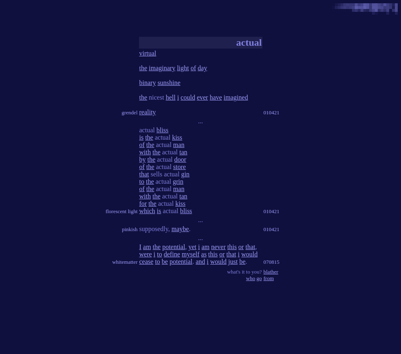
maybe (180, 228)
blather (271, 272)
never (218, 246)
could (188, 97)
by (142, 159)
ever (202, 97)
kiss (177, 137)
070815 (272, 262)
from (269, 278)
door (180, 159)
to (141, 181)
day (202, 68)
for (143, 203)
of (193, 68)
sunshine (168, 82)
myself (190, 254)
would (249, 254)
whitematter (124, 262)
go (259, 278)
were (145, 254)
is (141, 137)
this (232, 246)
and (200, 261)
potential (173, 246)
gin (185, 174)
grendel (130, 112)
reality (147, 112)
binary (147, 82)
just (232, 261)
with (145, 152)
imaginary (162, 68)
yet (192, 246)
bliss (162, 130)
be (165, 261)
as (203, 254)
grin (178, 181)
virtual (148, 53)
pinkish (129, 229)
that (144, 174)
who (250, 278)
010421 (272, 112)
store (179, 166)
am (147, 246)
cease (146, 261)
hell (170, 97)
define (172, 254)
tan (183, 152)
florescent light (121, 211)
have (216, 97)
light (183, 68)
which (147, 210)
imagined (236, 97)
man (179, 144)
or (241, 246)
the (143, 68)
